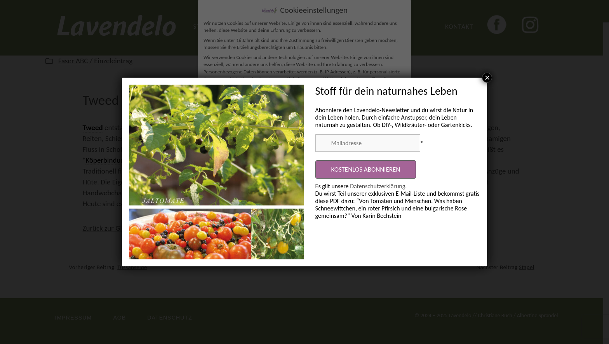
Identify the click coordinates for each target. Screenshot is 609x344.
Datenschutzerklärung (377, 186)
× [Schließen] (487, 78)
